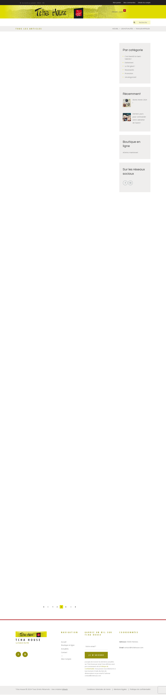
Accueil (63, 642)
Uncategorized (130, 77)
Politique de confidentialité (139, 689)
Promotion (129, 73)
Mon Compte (66, 659)
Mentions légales (119, 689)
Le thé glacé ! (130, 66)
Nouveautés (129, 70)
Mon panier (117, 3)
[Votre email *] (96, 647)
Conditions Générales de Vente (97, 689)
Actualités (65, 649)
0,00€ (121, 12)
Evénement (129, 62)
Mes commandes (129, 3)
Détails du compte (144, 3)
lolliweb (65, 689)
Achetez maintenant (131, 152)
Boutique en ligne (68, 645)
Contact (64, 653)
